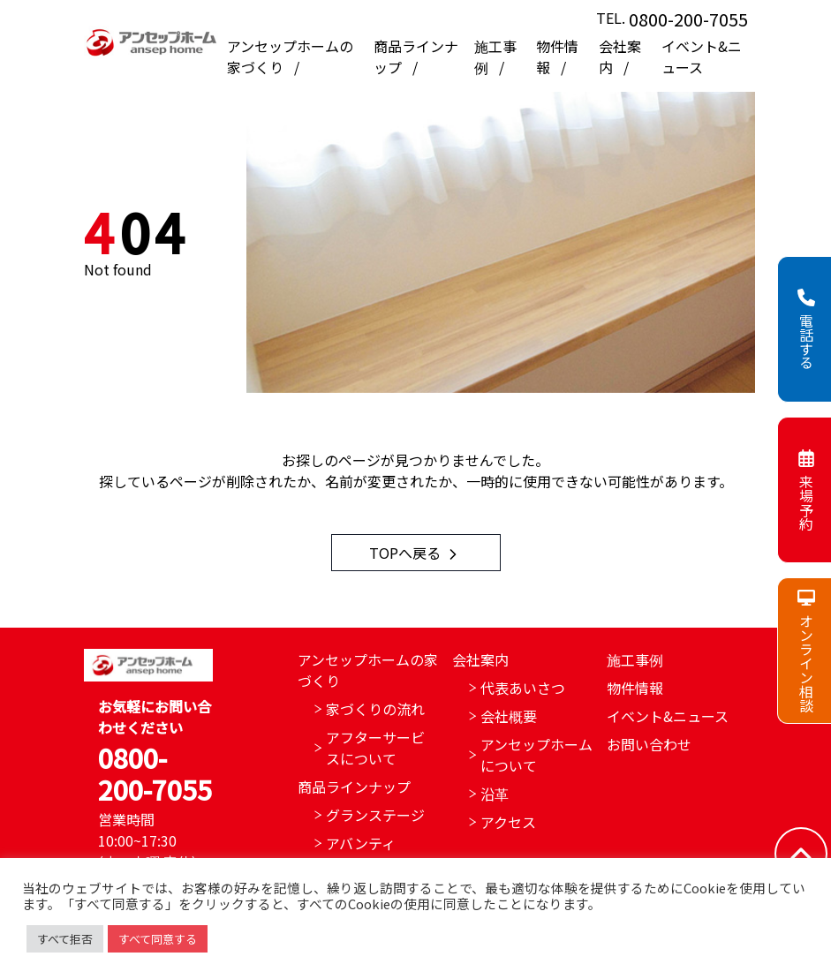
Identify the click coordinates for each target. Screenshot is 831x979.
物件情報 (635, 687)
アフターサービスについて (375, 748)
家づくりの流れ (375, 708)
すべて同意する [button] (157, 938)
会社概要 (508, 716)
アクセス (508, 821)
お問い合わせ (649, 744)
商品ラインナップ (354, 786)
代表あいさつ (522, 687)
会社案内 (480, 659)
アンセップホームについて (536, 755)
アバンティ (361, 843)
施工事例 (635, 659)
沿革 (494, 793)
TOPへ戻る (415, 552)
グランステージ (375, 814)
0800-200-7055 (688, 19)
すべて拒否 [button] (65, 938)
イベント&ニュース (701, 56)
